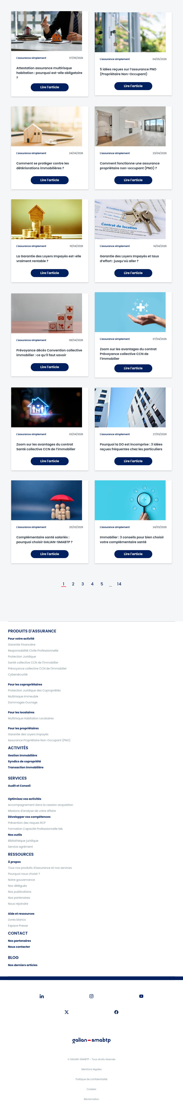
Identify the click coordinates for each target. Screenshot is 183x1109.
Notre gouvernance (21, 879)
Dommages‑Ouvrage (23, 702)
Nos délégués (17, 885)
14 (119, 584)
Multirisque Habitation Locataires (31, 718)
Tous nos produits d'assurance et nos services (40, 867)
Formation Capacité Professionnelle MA (35, 828)
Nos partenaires (19, 897)
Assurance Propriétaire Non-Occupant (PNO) (39, 740)
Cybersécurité (18, 674)
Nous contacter (19, 946)
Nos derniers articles (23, 965)
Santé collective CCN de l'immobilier (33, 662)
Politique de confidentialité (91, 1079)
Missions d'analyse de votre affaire (32, 810)
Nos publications (19, 891)
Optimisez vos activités (24, 798)
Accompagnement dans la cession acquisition (40, 804)
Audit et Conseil (19, 785)
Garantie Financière (21, 644)
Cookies (91, 1089)
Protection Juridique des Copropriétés (34, 690)
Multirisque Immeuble (23, 696)
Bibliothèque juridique (23, 840)
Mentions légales (91, 1069)
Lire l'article (49, 87)
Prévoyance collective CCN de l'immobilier (37, 668)
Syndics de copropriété (24, 761)
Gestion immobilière (22, 755)
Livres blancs (17, 919)
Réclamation (91, 1099)
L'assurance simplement (31, 58)
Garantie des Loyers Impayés (28, 734)
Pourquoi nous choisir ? (24, 873)
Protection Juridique (22, 656)
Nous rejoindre (18, 903)
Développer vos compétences (29, 816)
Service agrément (20, 846)
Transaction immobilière (26, 767)
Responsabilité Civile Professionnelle (33, 650)
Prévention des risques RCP (27, 822)
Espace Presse (18, 925)
